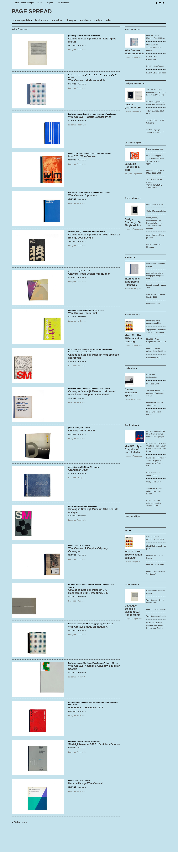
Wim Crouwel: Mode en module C (88, 626)
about (39, 3)
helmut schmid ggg (153, 358)
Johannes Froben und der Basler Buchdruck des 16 (155, 393)
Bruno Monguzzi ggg (154, 149)
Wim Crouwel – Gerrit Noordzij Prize (89, 117)
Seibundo (87, 153)
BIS (69, 192)
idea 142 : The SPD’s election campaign (133, 338)
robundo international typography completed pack (155, 275)
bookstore (72, 75)
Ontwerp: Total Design (81, 430)
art (69, 349)
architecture (72, 467)
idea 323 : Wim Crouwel (82, 156)
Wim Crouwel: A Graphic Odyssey (105, 663)
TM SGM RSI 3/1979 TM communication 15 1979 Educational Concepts (156, 92)
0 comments (82, 45)
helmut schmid (131, 314)
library (73, 36)
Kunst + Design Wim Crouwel (85, 783)
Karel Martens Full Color (156, 73)
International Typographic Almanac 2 (132, 281)
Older (20, 822)
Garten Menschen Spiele (156, 211)
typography (110, 75)
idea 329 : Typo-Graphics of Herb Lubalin (134, 449)
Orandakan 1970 (78, 470)
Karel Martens (94, 75)
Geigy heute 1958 (153, 482)
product (84, 584)
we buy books (63, 3)
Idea (76, 153)
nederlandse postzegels (109, 702)
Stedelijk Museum (83, 36)
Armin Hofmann (132, 198)
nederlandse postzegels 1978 (85, 707)
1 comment (81, 398)
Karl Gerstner (131, 425)
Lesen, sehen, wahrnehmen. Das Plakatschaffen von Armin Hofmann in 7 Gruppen (154, 223)
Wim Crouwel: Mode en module (86, 80)
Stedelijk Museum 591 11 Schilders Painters (94, 744)
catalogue (71, 232)
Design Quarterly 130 (154, 204)
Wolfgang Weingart (133, 83)
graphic (79, 75)
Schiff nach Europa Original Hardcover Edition (154, 491)
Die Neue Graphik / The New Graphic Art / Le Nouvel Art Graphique (155, 434)
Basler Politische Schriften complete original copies (153, 503)
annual (70, 702)
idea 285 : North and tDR (156, 565)
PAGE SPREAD (20, 848)
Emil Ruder (130, 368)
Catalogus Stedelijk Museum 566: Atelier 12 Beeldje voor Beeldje (155, 625)
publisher (86, 192)
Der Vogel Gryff (152, 384)
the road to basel (153, 304)
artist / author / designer (24, 3)
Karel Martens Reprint (155, 66)
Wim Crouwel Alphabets (82, 195)
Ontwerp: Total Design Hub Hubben (89, 273)
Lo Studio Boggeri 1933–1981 (133, 167)
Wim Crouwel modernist (82, 313)
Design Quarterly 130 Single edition (133, 222)
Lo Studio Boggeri (133, 143)
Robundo (129, 257)
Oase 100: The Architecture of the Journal (153, 47)
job (69, 36)
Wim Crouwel (95, 36)
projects (50, 3)
